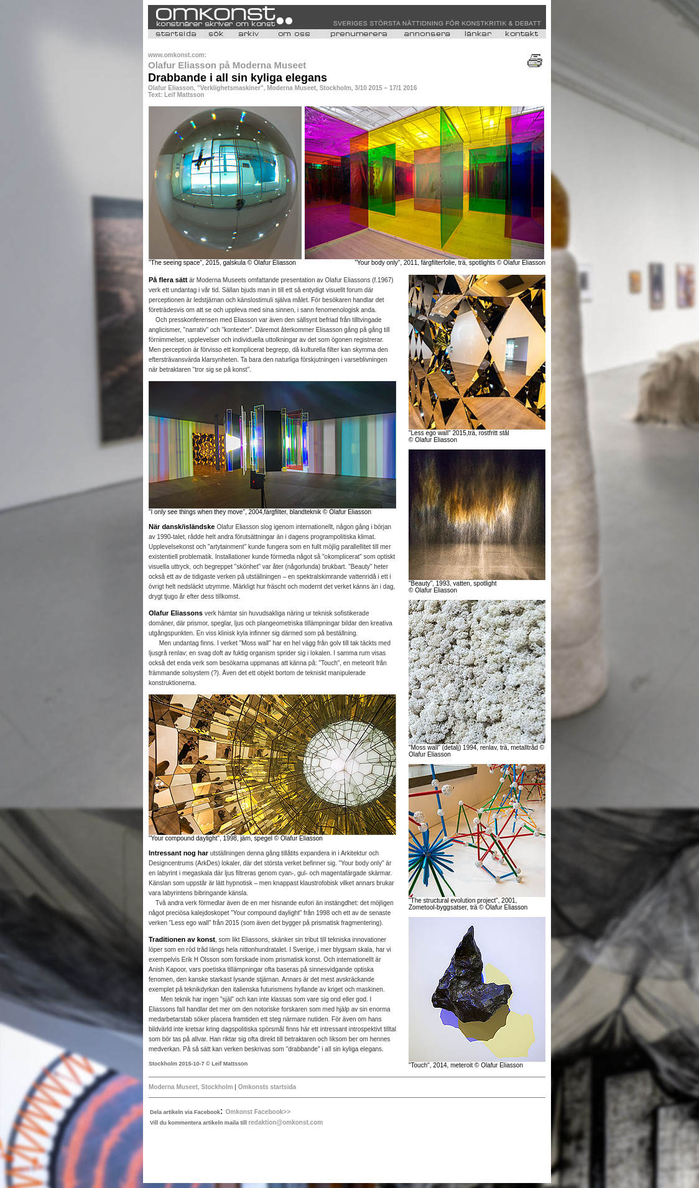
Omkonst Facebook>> (258, 1111)
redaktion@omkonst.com (285, 1122)
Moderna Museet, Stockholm (191, 1087)
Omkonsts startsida (266, 1087)
